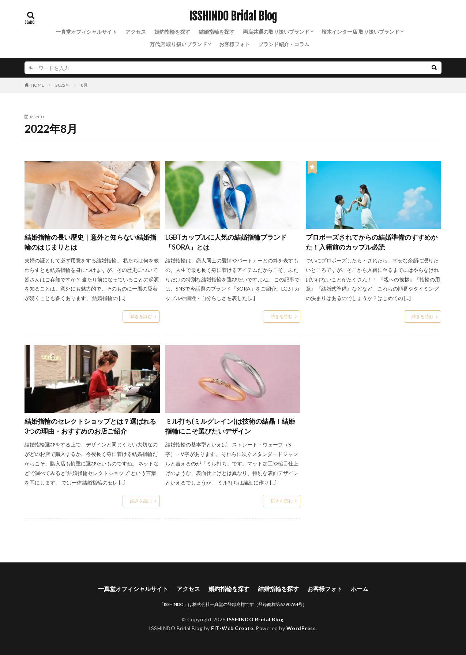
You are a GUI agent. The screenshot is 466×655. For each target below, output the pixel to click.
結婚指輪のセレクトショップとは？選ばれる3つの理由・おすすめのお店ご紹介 (90, 426)
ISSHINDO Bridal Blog (233, 16)
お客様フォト (234, 44)
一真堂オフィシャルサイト (86, 32)
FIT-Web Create (232, 628)
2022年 (62, 85)
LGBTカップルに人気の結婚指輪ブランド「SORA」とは (226, 242)
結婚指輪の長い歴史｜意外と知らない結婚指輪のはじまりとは (90, 242)
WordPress (301, 628)
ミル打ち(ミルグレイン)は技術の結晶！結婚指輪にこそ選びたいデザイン (230, 426)
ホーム (359, 588)
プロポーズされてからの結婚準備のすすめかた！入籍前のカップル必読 (371, 242)
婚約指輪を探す (172, 32)
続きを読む (141, 316)
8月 (84, 85)
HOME (37, 85)
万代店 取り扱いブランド (178, 44)
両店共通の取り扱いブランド (276, 32)
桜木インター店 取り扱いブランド (360, 32)
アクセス (135, 32)
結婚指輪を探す (216, 32)
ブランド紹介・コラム (283, 44)
